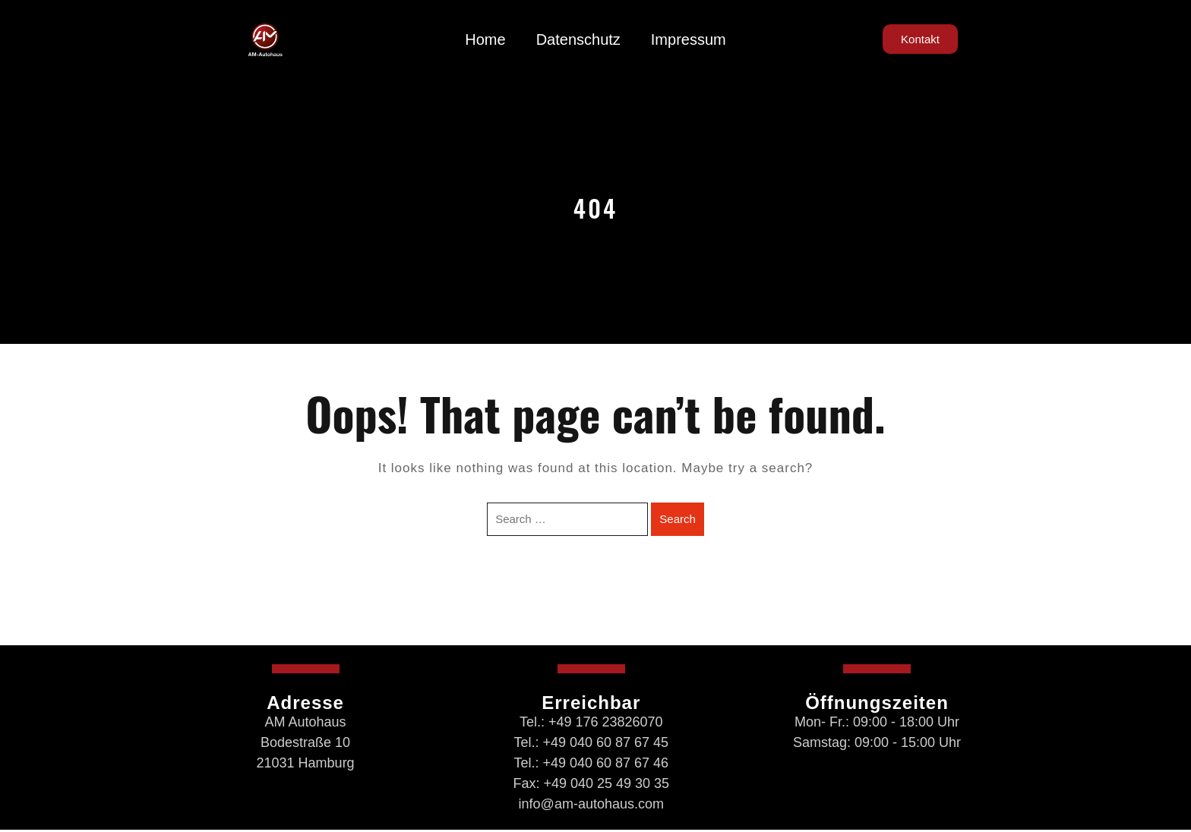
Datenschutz (578, 39)
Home (485, 39)
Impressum (688, 39)
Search (677, 518)
